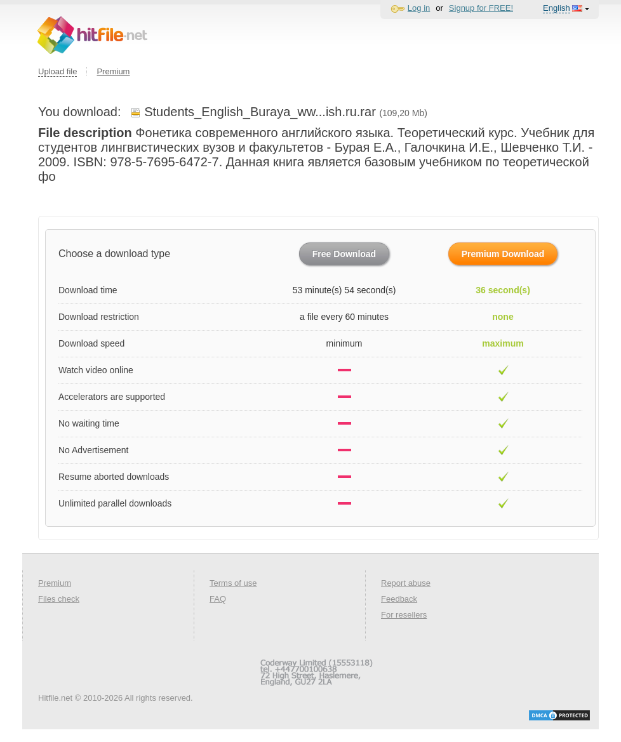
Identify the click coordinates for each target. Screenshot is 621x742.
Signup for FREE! (481, 8)
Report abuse (406, 583)
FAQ (218, 599)
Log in (419, 8)
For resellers (404, 614)
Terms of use (233, 583)
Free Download (344, 254)
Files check (58, 599)
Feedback (399, 599)
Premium (113, 71)
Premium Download (503, 254)
